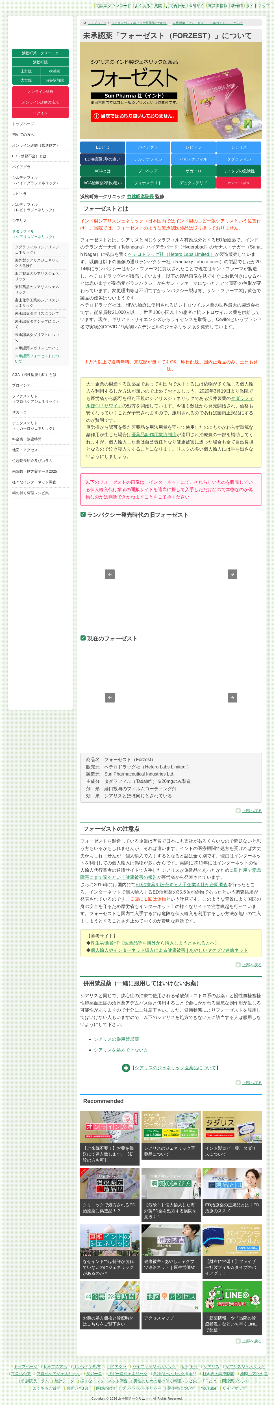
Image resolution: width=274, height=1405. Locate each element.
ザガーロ (19, 412)
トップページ (23, 124)
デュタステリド (193, 183)
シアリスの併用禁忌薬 (116, 1039)
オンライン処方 (87, 1366)
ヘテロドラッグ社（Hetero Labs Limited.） (171, 254)
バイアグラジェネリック (154, 1366)
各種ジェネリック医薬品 (175, 1373)
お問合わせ (175, 5)
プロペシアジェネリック (58, 1373)
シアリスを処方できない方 (121, 1050)
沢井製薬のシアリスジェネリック (37, 276)
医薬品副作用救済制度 (154, 434)
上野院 (26, 71)
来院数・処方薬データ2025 (34, 471)
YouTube (208, 1388)
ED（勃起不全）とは (29, 156)
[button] (110, 574)
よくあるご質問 (148, 5)
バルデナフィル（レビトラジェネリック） (34, 207)
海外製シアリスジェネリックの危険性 (37, 263)
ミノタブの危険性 (239, 171)
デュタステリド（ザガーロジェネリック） (34, 426)
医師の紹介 (106, 1388)
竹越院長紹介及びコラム (32, 461)
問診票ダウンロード (113, 5)
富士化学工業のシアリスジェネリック (37, 303)
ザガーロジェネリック (127, 1373)
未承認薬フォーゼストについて (37, 358)
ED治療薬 (102, 159)
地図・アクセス (25, 450)
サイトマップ (258, 5)
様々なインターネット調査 (34, 482)
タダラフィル (239, 159)
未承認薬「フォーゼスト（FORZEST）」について (208, 23)
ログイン (40, 113)
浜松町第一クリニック (40, 53)
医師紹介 (197, 5)
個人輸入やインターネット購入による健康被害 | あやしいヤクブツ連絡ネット (169, 950)
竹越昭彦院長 (140, 196)
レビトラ (19, 194)
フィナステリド (148, 183)
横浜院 (54, 71)
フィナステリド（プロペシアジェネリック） (36, 399)
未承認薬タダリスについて (37, 313)
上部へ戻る (252, 810)
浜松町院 (40, 62)
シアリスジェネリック (245, 1366)
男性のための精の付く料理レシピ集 (165, 1381)
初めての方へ (23, 134)
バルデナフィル (193, 159)
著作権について (181, 1388)
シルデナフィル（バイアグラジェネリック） (36, 180)
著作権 (237, 5)
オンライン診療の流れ (40, 102)
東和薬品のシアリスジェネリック (37, 289)
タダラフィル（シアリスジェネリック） (34, 234)
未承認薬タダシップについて (37, 324)
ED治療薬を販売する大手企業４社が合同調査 (182, 884)
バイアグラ (21, 167)
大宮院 (26, 80)
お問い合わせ (78, 1388)
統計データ (64, 1381)
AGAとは (103, 171)
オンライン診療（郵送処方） (36, 145)
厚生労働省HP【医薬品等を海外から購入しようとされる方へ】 (155, 943)
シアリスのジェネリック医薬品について (139, 23)
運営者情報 (218, 5)
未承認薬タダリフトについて (37, 337)
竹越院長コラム (35, 1381)
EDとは (102, 147)
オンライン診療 (40, 91)
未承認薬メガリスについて (37, 348)
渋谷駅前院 (54, 80)
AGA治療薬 (103, 183)
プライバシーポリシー (141, 1388)
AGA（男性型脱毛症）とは (34, 374)
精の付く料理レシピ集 (30, 493)
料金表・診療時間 (27, 439)
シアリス (19, 221)
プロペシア (21, 385)
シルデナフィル (148, 159)
